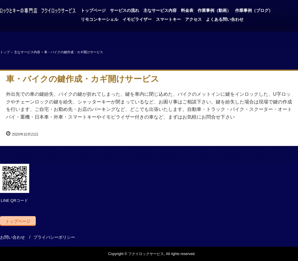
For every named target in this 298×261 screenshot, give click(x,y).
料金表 (187, 10)
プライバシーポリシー (54, 237)
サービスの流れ (124, 10)
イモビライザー (137, 19)
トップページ (93, 10)
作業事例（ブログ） (254, 10)
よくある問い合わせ (224, 19)
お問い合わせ (12, 237)
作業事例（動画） (214, 10)
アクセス (193, 19)
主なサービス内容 (160, 10)
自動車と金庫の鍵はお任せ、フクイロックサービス (38, 11)
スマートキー (168, 19)
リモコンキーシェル (99, 19)
